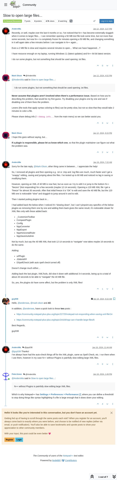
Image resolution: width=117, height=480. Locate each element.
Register (9, 440)
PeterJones (17, 374)
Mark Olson (17, 76)
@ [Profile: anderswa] (23, 303)
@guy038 (27, 347)
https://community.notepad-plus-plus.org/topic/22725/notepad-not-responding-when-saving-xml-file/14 (64, 314)
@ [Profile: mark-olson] (36, 303)
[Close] (111, 413)
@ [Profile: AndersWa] (18, 79)
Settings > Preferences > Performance (60, 394)
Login (19, 440)
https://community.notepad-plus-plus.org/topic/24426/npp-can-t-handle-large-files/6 (55, 320)
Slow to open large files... (43, 79)
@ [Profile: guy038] (16, 351)
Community (29, 4)
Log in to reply (107, 21)
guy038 (15, 299)
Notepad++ (68, 455)
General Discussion (12, 21)
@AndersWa (29, 76)
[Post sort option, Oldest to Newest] (94, 21)
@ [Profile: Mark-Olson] (40, 166)
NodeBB (56, 460)
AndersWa (16, 29)
